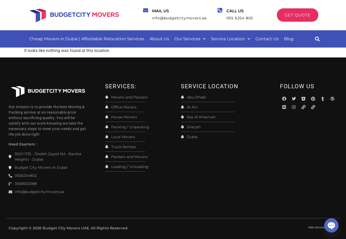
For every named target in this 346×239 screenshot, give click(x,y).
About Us (159, 38)
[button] (317, 38)
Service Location (230, 39)
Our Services (190, 39)
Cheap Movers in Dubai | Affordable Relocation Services (86, 38)
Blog (289, 38)
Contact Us (267, 38)
